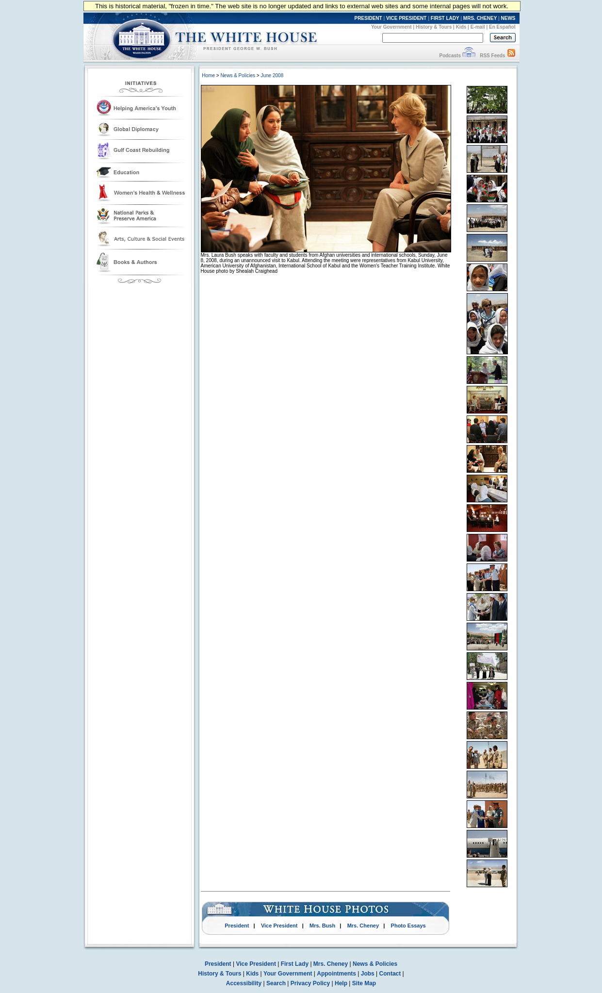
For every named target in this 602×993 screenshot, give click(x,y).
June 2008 (271, 75)
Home (208, 75)
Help (341, 983)
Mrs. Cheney (363, 925)
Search (276, 983)
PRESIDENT (368, 18)
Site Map (364, 983)
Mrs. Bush (322, 925)
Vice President (279, 925)
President (237, 925)
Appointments (336, 973)
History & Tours (434, 27)
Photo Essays (408, 925)
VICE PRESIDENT (406, 18)
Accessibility (243, 983)
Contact (390, 973)
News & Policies (237, 75)
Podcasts (449, 55)
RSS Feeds (492, 55)
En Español (502, 27)
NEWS (508, 18)
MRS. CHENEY (480, 18)
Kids (461, 27)
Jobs (367, 973)
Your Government (391, 27)
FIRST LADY (445, 18)
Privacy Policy (310, 983)
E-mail (478, 27)
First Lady (295, 963)
